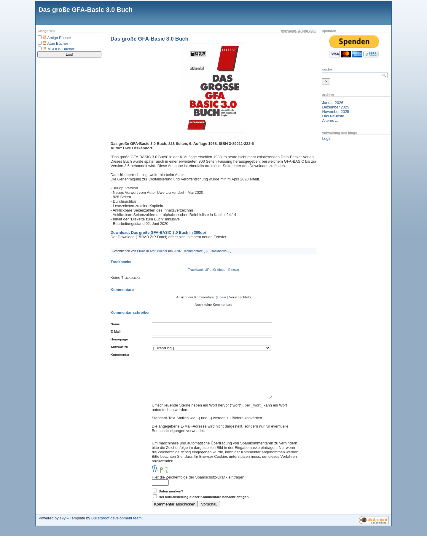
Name (115, 324)
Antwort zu (119, 347)
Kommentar (120, 354)
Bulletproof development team (116, 527)
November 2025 (335, 111)
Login (326, 138)
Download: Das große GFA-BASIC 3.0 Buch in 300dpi (158, 232)
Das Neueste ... (335, 116)
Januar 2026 (332, 102)
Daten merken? (171, 500)
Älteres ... (330, 120)
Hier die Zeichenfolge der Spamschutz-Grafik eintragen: (199, 486)
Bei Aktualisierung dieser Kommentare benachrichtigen (204, 506)
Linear (221, 297)
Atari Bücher (57, 43)
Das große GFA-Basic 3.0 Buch (86, 9)
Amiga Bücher (59, 38)
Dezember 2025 (335, 107)
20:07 (177, 251)
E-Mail (116, 331)
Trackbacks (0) (221, 251)
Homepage (119, 339)
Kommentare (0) (196, 251)
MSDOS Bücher (60, 49)
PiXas (141, 251)
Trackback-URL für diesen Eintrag (213, 269)
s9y (63, 527)
